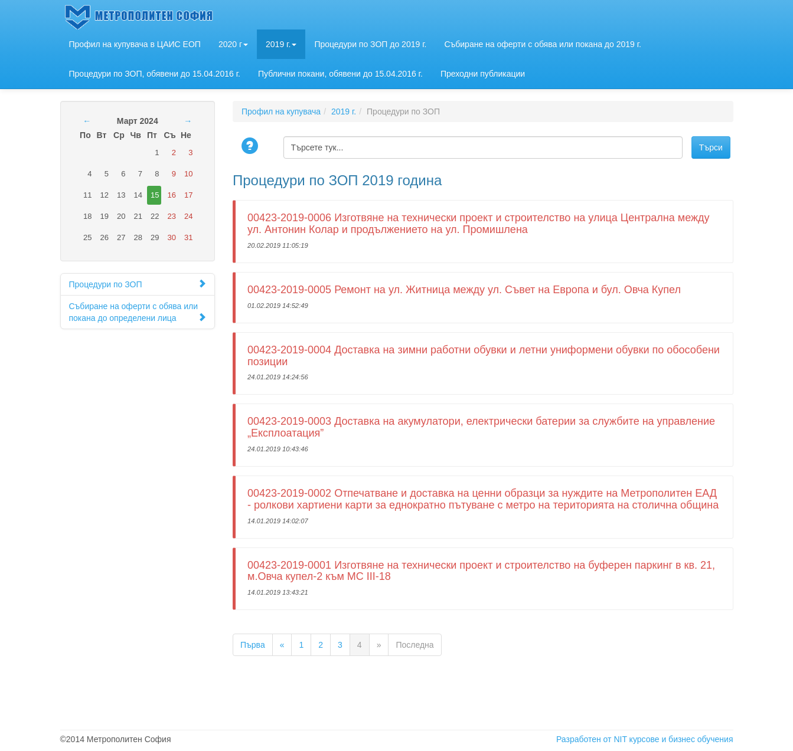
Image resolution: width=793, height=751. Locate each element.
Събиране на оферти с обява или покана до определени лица (138, 312)
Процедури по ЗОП (138, 284)
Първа (252, 645)
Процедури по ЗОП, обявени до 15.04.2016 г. (154, 73)
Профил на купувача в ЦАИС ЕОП (135, 44)
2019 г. (281, 44)
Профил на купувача (281, 111)
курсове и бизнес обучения (681, 739)
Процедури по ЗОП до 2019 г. (370, 44)
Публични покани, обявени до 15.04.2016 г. (340, 73)
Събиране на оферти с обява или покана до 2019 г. (542, 44)
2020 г (233, 44)
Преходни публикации (482, 73)
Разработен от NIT (591, 739)
